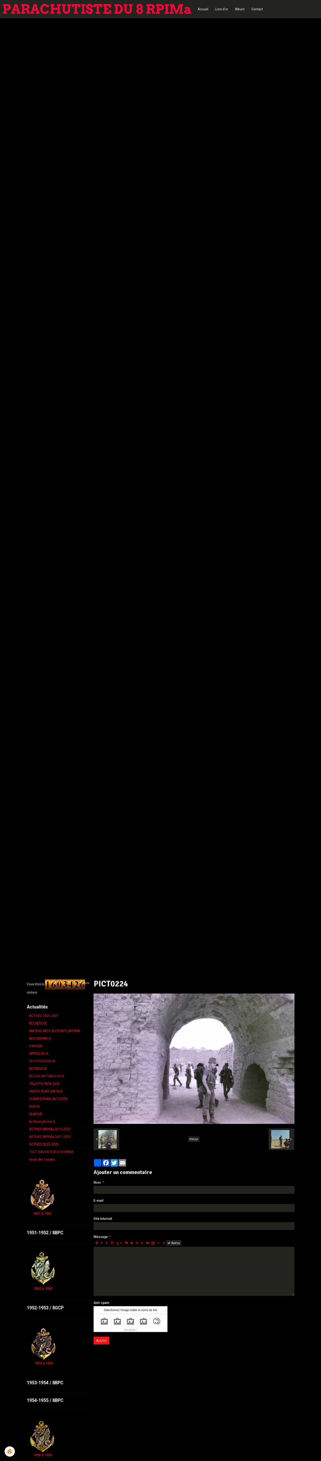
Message (101, 1237)
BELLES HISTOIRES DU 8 (46, 1076)
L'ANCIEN (35, 1046)
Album (240, 9)
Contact (257, 9)
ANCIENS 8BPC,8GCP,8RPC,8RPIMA (54, 1031)
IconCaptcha (129, 1330)
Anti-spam (101, 1303)
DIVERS (34, 1106)
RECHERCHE (38, 1023)
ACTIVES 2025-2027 (44, 1016)
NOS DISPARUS (40, 1038)
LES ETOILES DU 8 (42, 1061)
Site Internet (103, 1219)
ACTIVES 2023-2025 (44, 1144)
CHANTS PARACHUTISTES (48, 1099)
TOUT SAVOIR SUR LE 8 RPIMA (51, 1152)
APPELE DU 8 (38, 1053)
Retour (194, 1139)
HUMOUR (35, 1114)
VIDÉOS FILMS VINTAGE (46, 1091)
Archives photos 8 (42, 1121)
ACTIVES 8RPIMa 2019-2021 (49, 1129)
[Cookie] (10, 1451)
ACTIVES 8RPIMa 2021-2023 (49, 1137)
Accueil (203, 9)
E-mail (98, 1200)
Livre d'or (221, 9)
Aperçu (174, 1243)
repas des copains (42, 1159)
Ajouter (101, 1340)
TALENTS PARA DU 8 (44, 1084)
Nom (97, 1182)
